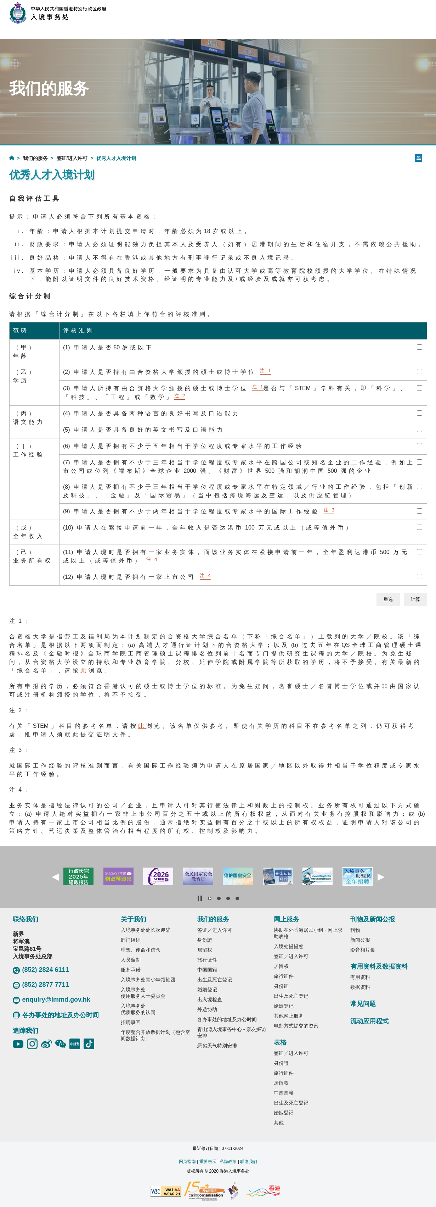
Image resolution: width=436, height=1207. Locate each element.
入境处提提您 (289, 946)
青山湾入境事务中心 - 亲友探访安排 (231, 1032)
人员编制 (131, 960)
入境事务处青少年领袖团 (148, 979)
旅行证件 (207, 960)
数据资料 (360, 987)
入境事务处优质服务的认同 (138, 1009)
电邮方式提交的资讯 (296, 1026)
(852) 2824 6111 (41, 970)
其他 (279, 1122)
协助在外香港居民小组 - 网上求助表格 (308, 933)
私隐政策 (228, 1161)
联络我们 (248, 1161)
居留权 (204, 950)
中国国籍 (207, 970)
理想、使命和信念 (140, 950)
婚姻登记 (207, 989)
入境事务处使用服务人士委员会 (143, 993)
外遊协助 (207, 1009)
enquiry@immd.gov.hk (51, 1000)
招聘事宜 (131, 1022)
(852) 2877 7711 (41, 985)
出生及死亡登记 (214, 979)
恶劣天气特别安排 (217, 1045)
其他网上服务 (289, 1016)
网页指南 (187, 1161)
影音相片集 (362, 950)
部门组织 (131, 940)
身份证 (281, 986)
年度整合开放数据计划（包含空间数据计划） (155, 1035)
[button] (55, 877)
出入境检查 (209, 999)
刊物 (355, 930)
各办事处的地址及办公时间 (56, 1015)
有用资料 (360, 977)
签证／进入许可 (214, 930)
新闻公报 (360, 940)
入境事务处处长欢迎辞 (145, 930)
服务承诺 (131, 970)
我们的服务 (35, 158)
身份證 (204, 940)
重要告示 (207, 1161)
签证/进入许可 (72, 158)
